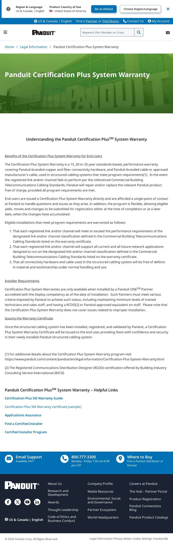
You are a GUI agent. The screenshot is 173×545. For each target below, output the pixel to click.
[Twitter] (17, 505)
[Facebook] (8, 505)
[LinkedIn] (37, 505)
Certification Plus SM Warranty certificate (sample (43, 407)
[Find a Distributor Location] (120, 459)
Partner (91, 21)
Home (9, 47)
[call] (64, 459)
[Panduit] (44, 31)
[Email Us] (9, 459)
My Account (159, 21)
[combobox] (107, 32)
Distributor (110, 21)
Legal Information (33, 47)
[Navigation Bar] (5, 32)
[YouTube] (27, 505)
